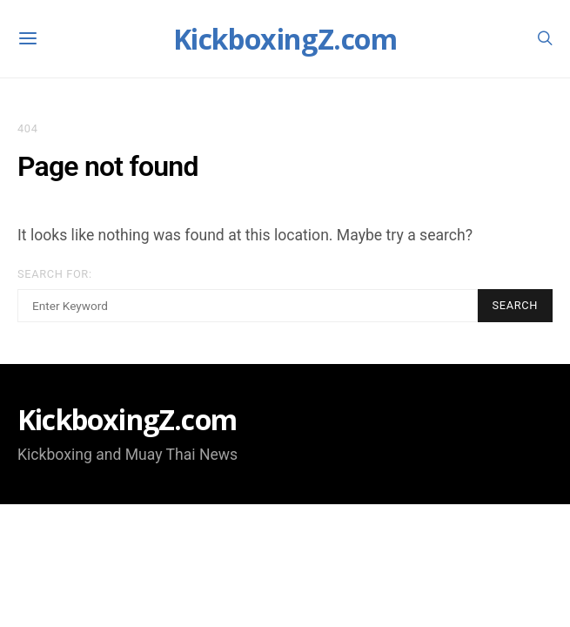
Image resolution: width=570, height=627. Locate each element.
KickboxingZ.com (285, 38)
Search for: (54, 273)
